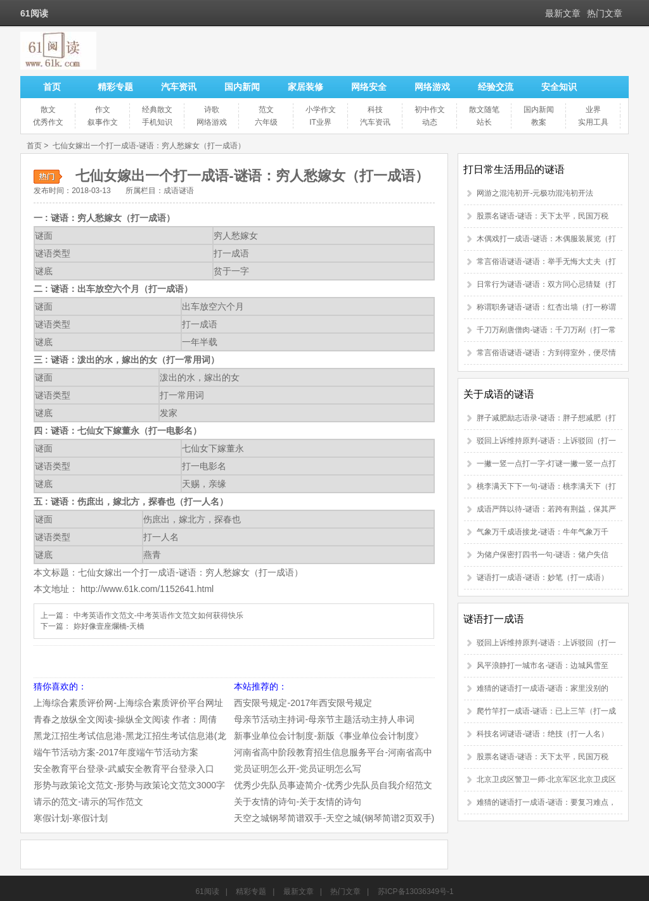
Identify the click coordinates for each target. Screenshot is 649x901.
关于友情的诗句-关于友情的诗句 (297, 802)
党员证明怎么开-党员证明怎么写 (297, 769)
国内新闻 (242, 87)
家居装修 (305, 87)
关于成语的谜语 (498, 394)
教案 (538, 122)
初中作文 (429, 109)
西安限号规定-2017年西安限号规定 (303, 703)
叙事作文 (102, 122)
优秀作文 (48, 122)
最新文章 (563, 13)
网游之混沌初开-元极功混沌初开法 (535, 193)
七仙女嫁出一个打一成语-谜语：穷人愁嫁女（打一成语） (149, 145)
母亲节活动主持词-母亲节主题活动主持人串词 (324, 719)
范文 (266, 109)
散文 (48, 109)
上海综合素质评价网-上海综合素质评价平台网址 (128, 703)
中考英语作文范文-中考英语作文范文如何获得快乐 (158, 615)
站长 (484, 122)
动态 (429, 122)
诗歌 (211, 109)
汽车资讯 (178, 87)
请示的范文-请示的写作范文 (88, 802)
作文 (102, 109)
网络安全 (369, 87)
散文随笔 (484, 109)
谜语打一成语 (493, 619)
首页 (52, 87)
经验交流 (495, 87)
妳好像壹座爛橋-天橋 (109, 626)
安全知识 (559, 87)
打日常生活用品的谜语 (514, 169)
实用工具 (593, 122)
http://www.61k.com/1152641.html (147, 589)
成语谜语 (179, 190)
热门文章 (604, 13)
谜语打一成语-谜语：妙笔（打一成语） (542, 577)
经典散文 (157, 109)
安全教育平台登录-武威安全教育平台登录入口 (124, 769)
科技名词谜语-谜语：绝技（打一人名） (542, 733)
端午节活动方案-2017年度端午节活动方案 (116, 752)
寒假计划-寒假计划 (71, 818)
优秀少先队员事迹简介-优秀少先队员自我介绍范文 (333, 785)
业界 (593, 109)
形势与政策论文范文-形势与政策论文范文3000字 (129, 785)
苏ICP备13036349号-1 (416, 891)
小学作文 (320, 109)
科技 (375, 109)
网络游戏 (432, 87)
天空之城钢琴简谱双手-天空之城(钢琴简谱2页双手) (334, 818)
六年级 (266, 122)
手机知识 (157, 122)
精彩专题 (115, 87)
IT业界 (320, 122)
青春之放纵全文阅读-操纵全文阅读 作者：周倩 (125, 719)
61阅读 (207, 891)
